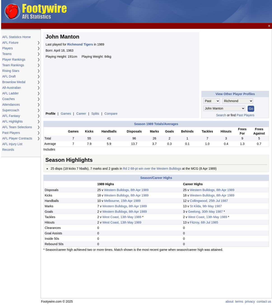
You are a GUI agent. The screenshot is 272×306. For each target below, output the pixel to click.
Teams (7, 54)
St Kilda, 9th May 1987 (206, 206)
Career (81, 113)
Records (8, 149)
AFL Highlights (12, 121)
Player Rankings (13, 59)
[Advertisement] (189, 12)
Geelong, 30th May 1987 (205, 211)
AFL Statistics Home (16, 37)
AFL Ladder (10, 93)
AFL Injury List (12, 144)
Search (221, 115)
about (229, 301)
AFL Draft (9, 76)
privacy (250, 301)
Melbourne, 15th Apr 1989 (122, 201)
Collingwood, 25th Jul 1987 (209, 201)
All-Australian (11, 87)
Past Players (11, 133)
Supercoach (10, 110)
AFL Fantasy (11, 116)
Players (7, 48)
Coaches (8, 99)
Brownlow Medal (14, 82)
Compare (111, 113)
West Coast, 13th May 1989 (122, 217)
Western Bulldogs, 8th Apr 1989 (126, 190)
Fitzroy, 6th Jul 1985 (204, 222)
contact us (264, 301)
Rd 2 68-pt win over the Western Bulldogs (152, 168)
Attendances (11, 104)
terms (239, 301)
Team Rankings (13, 65)
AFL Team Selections (17, 127)
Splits (95, 113)
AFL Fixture (10, 42)
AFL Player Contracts (17, 138)
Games (66, 113)
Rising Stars (10, 71)
